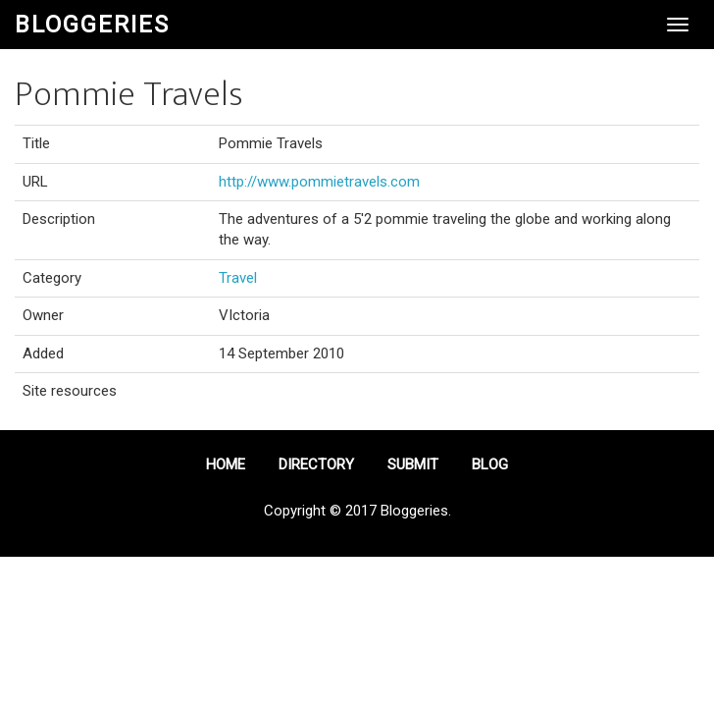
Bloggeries (92, 24)
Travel (238, 278)
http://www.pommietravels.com (319, 181)
